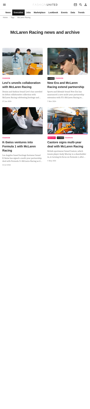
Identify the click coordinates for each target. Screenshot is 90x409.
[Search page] (80, 4)
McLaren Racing (23, 17)
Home (5, 17)
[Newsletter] (75, 4)
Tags (12, 17)
